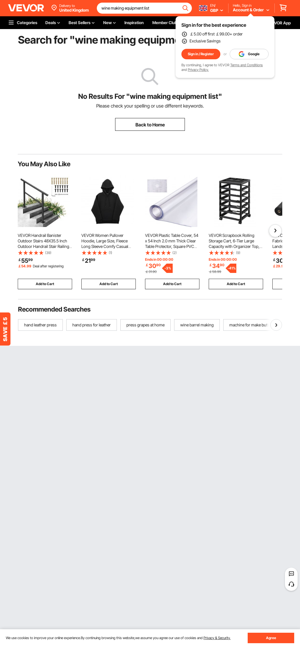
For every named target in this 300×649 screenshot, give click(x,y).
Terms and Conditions (246, 65)
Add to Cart (45, 284)
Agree (271, 638)
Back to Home (150, 125)
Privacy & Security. (217, 638)
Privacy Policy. (198, 69)
